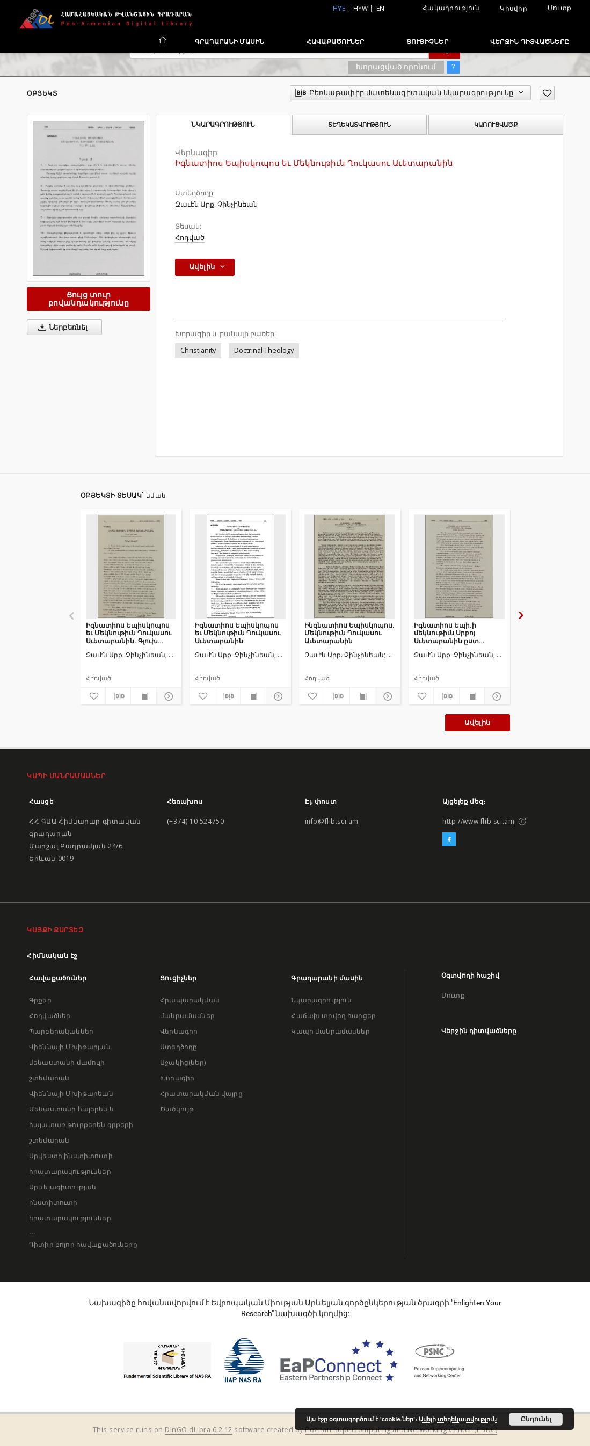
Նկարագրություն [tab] (223, 124)
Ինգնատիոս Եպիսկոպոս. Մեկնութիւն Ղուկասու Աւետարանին (349, 633)
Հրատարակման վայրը (201, 1093)
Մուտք (559, 7)
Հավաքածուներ (336, 41)
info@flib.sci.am (332, 821)
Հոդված (190, 237)
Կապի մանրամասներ (330, 1031)
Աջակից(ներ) (183, 1062)
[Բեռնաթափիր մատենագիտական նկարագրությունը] (118, 696)
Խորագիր (177, 1077)
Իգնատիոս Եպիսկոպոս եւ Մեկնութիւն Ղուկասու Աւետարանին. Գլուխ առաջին (128, 633)
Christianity (198, 350)
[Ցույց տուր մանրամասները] (167, 696)
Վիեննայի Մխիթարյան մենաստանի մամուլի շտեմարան (70, 1062)
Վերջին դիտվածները (529, 41)
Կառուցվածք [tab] (496, 124)
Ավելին (477, 722)
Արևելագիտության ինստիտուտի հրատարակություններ (70, 1202)
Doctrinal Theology (264, 350)
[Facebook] (449, 840)
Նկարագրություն (321, 1000)
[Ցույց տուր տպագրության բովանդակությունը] (143, 696)
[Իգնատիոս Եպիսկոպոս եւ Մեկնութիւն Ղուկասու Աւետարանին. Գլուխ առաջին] (131, 566)
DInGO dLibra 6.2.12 (198, 1429)
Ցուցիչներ (427, 41)
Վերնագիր (179, 1031)
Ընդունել (536, 1419)
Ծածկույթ (177, 1109)
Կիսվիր (513, 8)
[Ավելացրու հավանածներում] (547, 93)
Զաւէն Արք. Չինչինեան (216, 204)
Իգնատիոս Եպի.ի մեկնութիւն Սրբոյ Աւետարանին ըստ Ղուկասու (446, 633)
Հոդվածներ (49, 1015)
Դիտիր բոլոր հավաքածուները (83, 1244)
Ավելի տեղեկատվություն (458, 1419)
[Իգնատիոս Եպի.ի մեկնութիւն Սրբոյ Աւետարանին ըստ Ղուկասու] (459, 566)
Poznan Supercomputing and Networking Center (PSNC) (401, 1429)
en (380, 8)
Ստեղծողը (178, 1046)
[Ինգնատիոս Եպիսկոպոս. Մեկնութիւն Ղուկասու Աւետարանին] (350, 566)
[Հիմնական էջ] (162, 41)
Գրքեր (40, 1000)
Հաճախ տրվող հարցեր (333, 1015)
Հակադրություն (451, 7)
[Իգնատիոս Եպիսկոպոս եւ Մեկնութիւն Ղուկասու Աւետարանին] (240, 566)
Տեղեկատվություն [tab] (359, 124)
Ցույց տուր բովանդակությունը (88, 298)
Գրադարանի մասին (230, 41)
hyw (360, 8)
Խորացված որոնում (396, 66)
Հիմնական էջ (52, 955)
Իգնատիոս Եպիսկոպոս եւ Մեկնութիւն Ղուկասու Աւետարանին (237, 633)
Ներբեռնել (61, 327)
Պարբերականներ (61, 1031)
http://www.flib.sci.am (478, 821)
